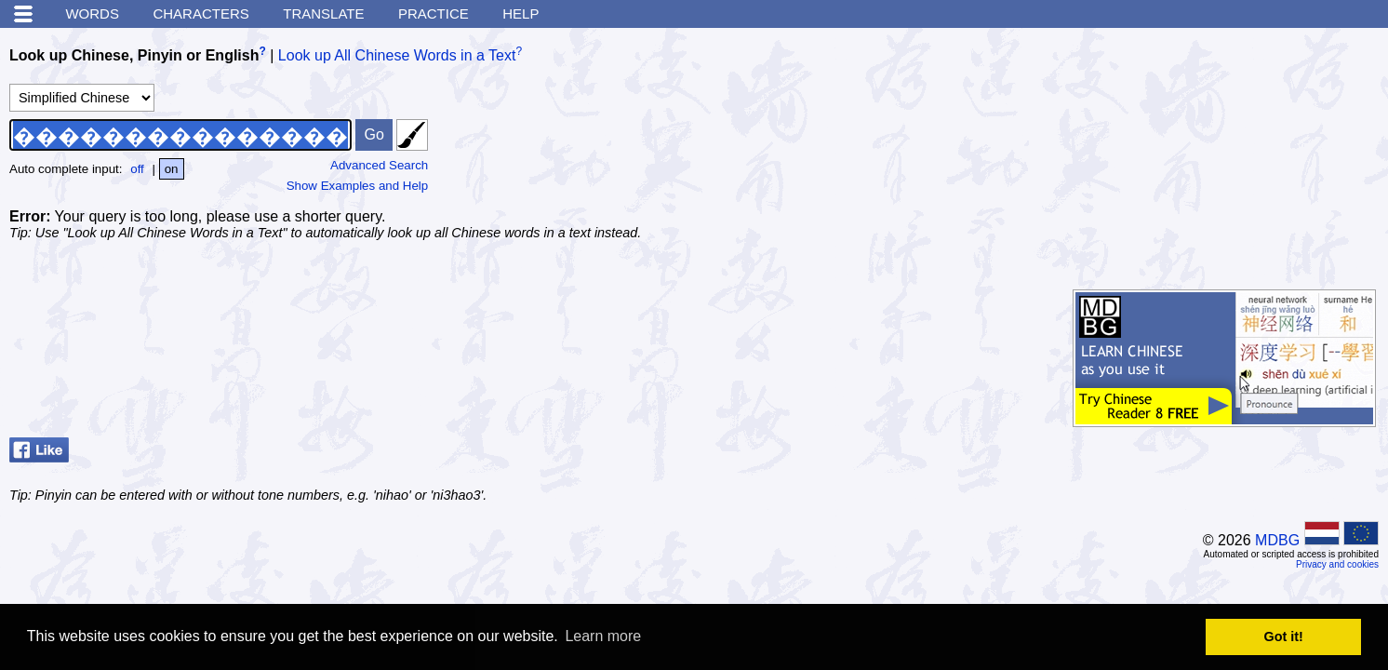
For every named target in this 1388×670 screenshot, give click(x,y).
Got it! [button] (1283, 636)
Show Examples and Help (358, 186)
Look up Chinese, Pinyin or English (134, 55)
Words (92, 13)
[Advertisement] (1239, 153)
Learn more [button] (603, 636)
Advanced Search (379, 165)
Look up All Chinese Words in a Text (397, 55)
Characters (200, 13)
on (172, 169)
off (137, 169)
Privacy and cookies (1337, 564)
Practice (433, 13)
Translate (323, 13)
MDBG (1277, 540)
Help (520, 13)
